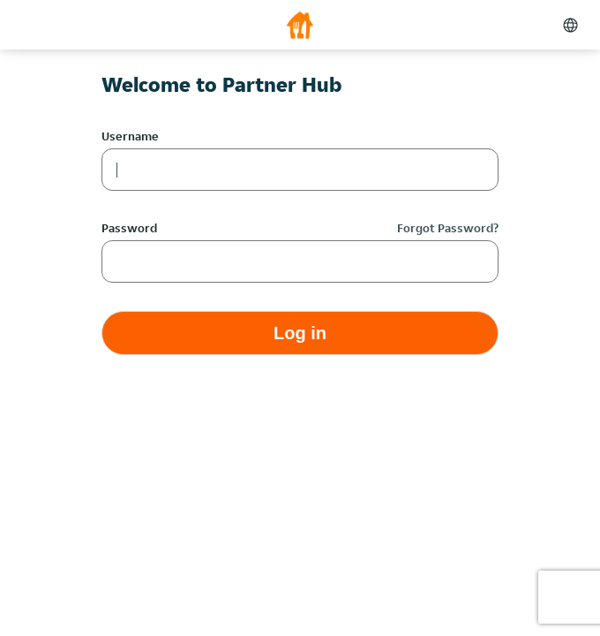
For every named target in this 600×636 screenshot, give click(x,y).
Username (130, 136)
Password (129, 228)
